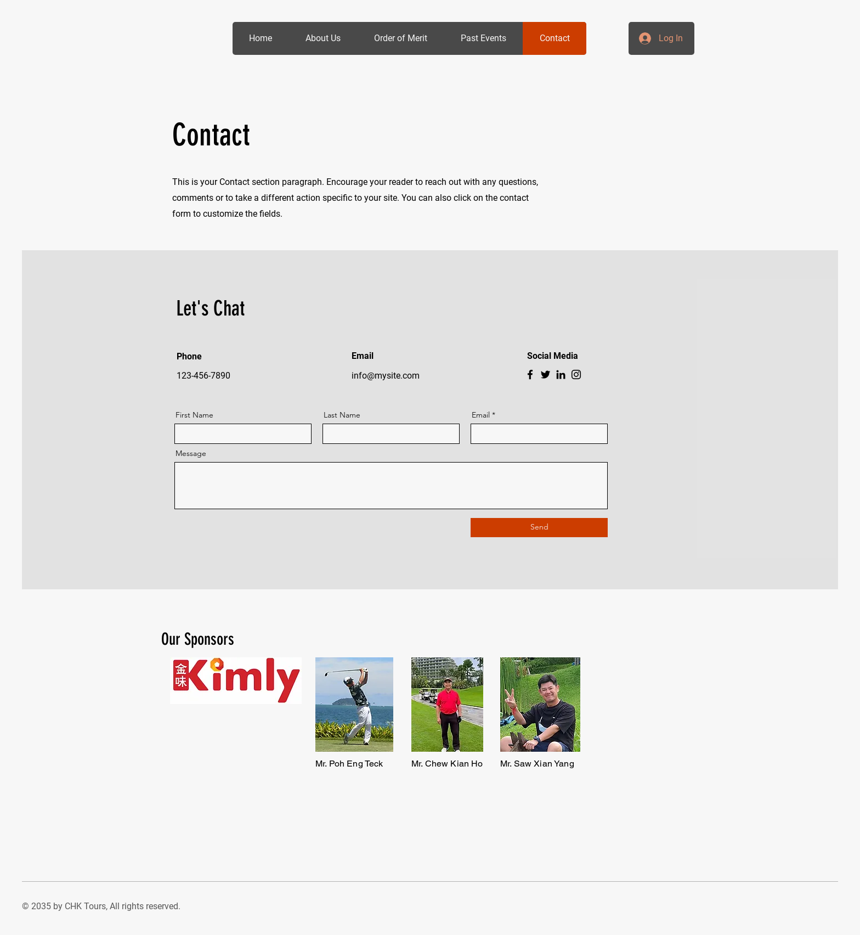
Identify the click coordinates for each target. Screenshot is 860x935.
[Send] (539, 527)
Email (481, 415)
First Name (194, 415)
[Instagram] (576, 374)
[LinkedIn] (561, 374)
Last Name (342, 415)
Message (191, 453)
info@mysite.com (386, 375)
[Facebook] (530, 374)
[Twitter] (545, 374)
